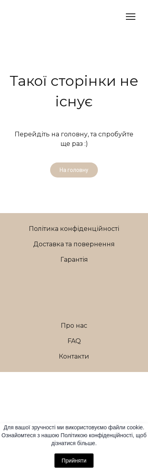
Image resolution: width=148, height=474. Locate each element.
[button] (74, 170)
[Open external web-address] (74, 382)
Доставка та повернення (74, 244)
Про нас (74, 325)
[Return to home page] (31, 16)
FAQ (74, 341)
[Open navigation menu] (131, 17)
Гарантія (74, 259)
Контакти (74, 356)
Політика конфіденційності (74, 228)
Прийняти (74, 460)
